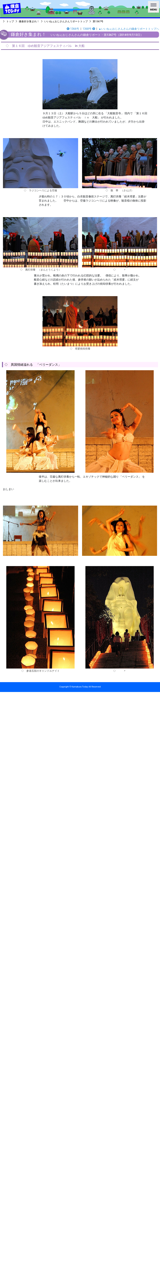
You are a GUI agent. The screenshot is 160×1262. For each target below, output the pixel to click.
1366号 (73, 28)
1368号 (89, 28)
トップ (10, 21)
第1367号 (98, 21)
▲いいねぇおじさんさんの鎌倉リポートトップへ (128, 28)
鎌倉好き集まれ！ (29, 21)
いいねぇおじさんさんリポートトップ (66, 21)
